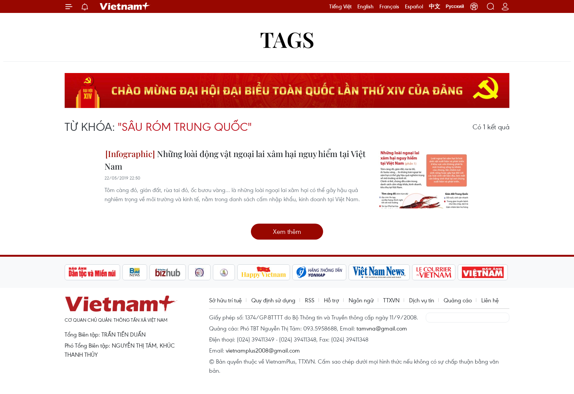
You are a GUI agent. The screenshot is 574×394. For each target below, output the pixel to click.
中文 (434, 6)
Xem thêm (287, 231)
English (365, 6)
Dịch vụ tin (421, 300)
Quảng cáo (458, 300)
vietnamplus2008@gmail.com (263, 350)
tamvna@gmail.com (382, 328)
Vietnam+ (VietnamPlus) (125, 6)
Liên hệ (490, 300)
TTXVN (391, 300)
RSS (309, 300)
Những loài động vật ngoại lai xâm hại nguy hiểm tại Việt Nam (235, 160)
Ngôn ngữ (361, 300)
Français (389, 6)
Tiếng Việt (340, 6)
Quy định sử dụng (273, 300)
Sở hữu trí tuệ (225, 300)
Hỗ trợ (331, 300)
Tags (287, 39)
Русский (455, 6)
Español (414, 6)
